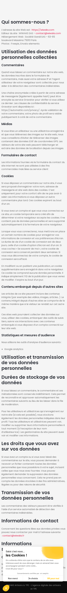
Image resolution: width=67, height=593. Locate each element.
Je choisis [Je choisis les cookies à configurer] (33, 578)
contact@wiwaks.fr (13, 535)
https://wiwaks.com (43, 30)
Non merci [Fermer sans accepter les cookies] (13, 578)
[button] (6, 588)
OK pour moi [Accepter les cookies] (53, 578)
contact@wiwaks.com (48, 33)
